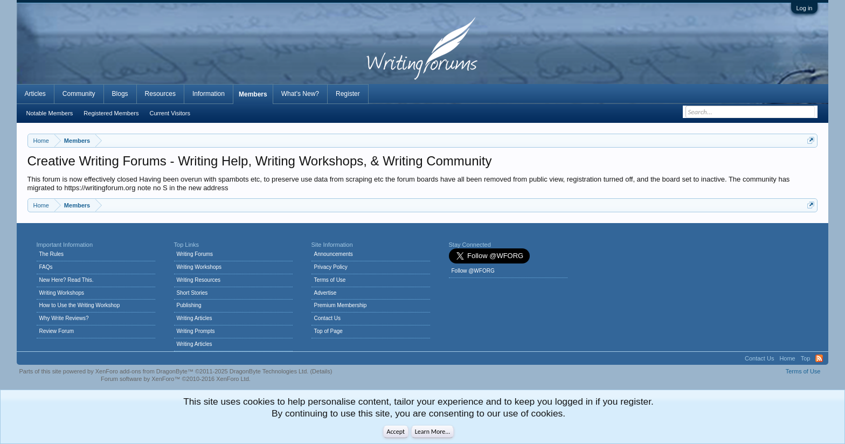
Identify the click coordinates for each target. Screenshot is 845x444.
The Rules (51, 254)
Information (208, 94)
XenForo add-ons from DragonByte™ (144, 371)
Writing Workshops (62, 293)
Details (321, 371)
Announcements (333, 254)
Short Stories (192, 293)
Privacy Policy (331, 267)
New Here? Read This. (66, 280)
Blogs (120, 94)
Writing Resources (199, 280)
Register (348, 94)
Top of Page (328, 331)
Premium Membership (340, 305)
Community (79, 94)
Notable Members (49, 113)
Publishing (189, 305)
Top (806, 358)
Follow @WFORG (473, 271)
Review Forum (56, 331)
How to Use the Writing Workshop (79, 305)
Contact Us (327, 318)
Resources (160, 94)
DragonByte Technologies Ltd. (269, 371)
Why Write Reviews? (64, 318)
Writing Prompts (196, 331)
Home (787, 358)
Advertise (325, 293)
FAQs (46, 267)
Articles (35, 94)
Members (253, 94)
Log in (804, 8)
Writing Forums (195, 254)
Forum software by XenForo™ (176, 379)
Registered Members (111, 113)
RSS (819, 358)
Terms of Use (330, 280)
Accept (396, 431)
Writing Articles (194, 318)
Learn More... (433, 431)
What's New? (300, 94)
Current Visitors (169, 113)
